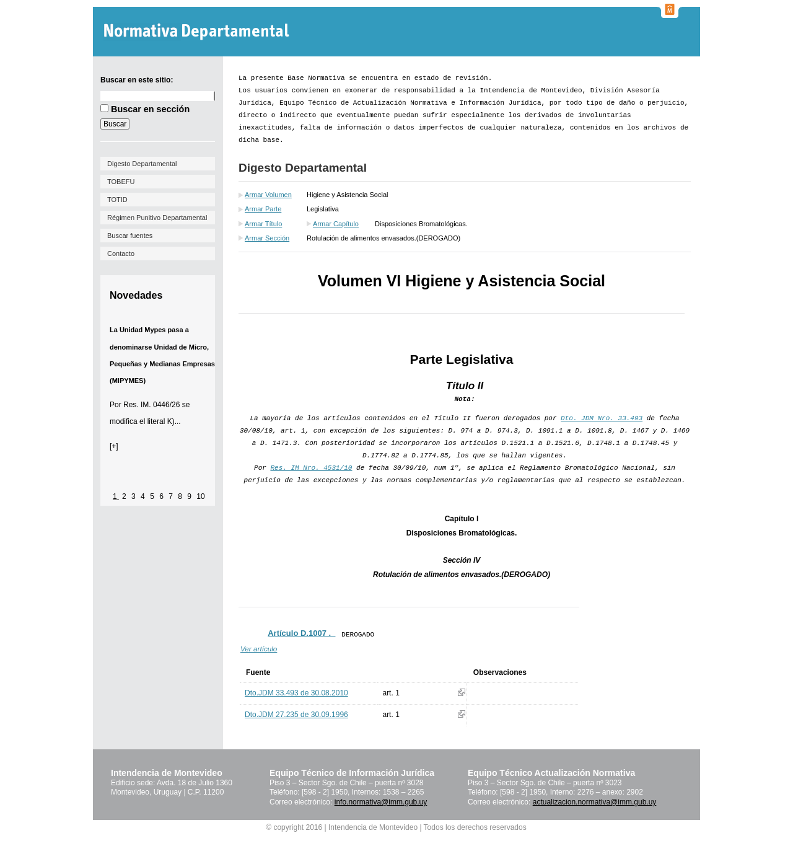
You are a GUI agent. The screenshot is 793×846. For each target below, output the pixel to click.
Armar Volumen (268, 194)
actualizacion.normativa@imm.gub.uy (595, 802)
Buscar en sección (150, 109)
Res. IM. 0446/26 (151, 404)
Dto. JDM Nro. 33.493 (601, 418)
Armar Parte (263, 209)
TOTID (117, 199)
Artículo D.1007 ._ (301, 633)
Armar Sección (267, 238)
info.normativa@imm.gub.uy (381, 802)
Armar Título (263, 223)
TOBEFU (120, 181)
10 (200, 496)
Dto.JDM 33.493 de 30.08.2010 (296, 693)
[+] (114, 446)
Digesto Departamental (142, 163)
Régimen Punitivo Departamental (157, 217)
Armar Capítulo (336, 223)
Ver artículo (258, 649)
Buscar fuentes (129, 235)
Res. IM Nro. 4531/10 (311, 468)
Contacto (120, 253)
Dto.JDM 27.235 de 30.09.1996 (296, 714)
